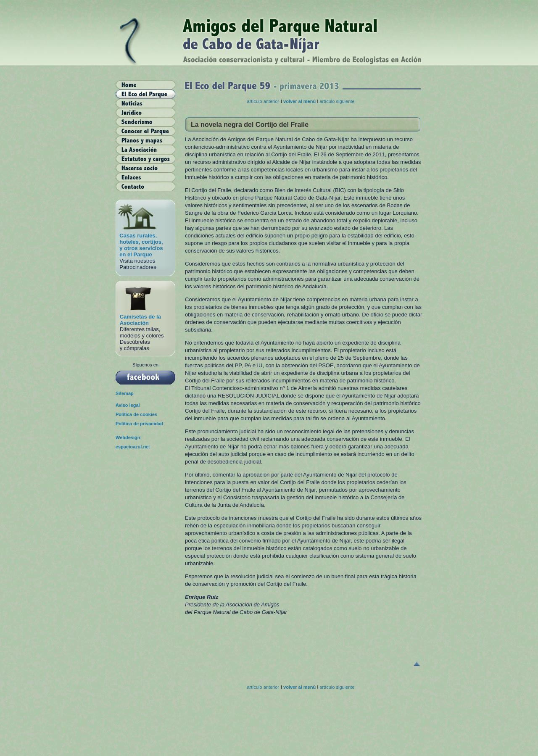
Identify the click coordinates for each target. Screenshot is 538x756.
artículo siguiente (336, 101)
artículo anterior (263, 101)
